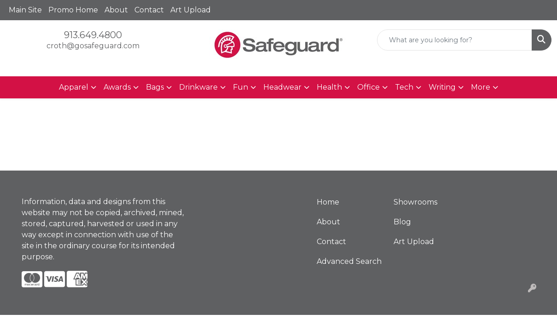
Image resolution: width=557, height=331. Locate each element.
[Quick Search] (454, 40)
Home (328, 202)
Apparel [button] (73, 87)
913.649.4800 (93, 34)
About (116, 10)
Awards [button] (117, 87)
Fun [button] (240, 87)
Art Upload (190, 10)
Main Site (25, 10)
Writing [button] (442, 87)
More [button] (480, 87)
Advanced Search (349, 261)
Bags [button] (155, 87)
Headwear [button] (282, 87)
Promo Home (73, 10)
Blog (402, 221)
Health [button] (329, 87)
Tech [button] (404, 87)
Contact (149, 10)
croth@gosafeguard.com (92, 45)
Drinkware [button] (198, 87)
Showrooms (415, 202)
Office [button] (368, 87)
